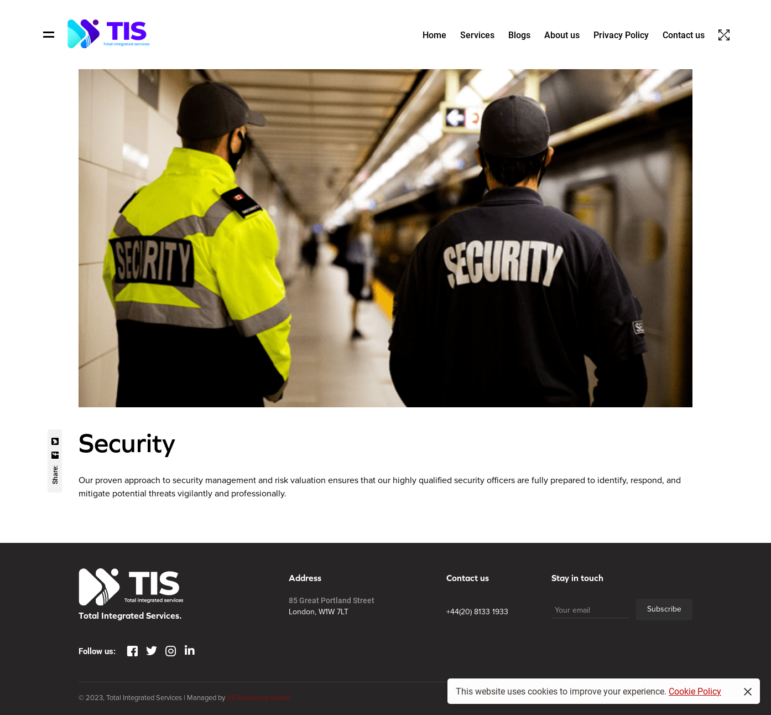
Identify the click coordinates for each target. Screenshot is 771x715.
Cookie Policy (695, 691)
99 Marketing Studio (258, 697)
